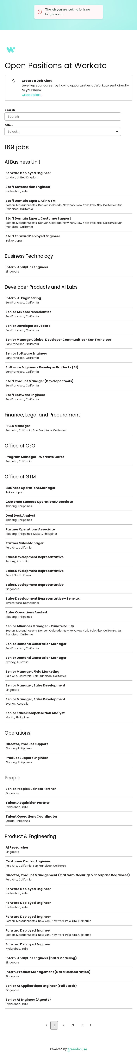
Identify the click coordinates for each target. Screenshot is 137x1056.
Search (10, 110)
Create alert (31, 95)
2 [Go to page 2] (63, 1025)
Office (9, 125)
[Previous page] (46, 1026)
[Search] (63, 116)
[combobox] (8, 132)
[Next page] (90, 1026)
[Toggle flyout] (117, 131)
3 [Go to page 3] (73, 1025)
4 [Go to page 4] (83, 1025)
